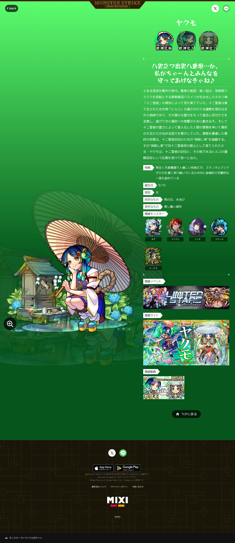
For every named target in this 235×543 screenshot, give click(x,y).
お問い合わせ (137, 487)
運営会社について (99, 487)
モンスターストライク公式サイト (25, 537)
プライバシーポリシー (119, 487)
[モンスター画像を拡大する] (10, 323)
